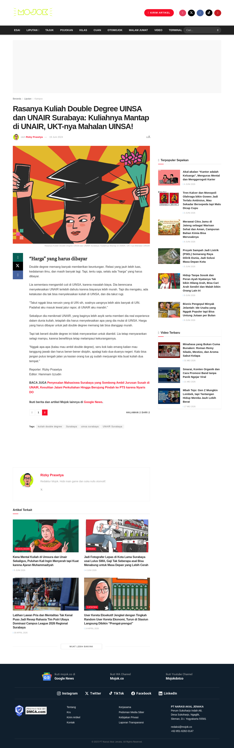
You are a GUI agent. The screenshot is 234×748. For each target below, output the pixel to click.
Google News (93, 402)
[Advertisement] (81, 452)
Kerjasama (125, 707)
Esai (17, 30)
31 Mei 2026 (189, 360)
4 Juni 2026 (90, 570)
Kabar (19, 607)
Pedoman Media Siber (131, 712)
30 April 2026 (20, 633)
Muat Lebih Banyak (81, 646)
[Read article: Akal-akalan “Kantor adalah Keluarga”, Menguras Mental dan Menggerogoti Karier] (169, 177)
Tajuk (49, 30)
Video (158, 30)
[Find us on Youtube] (217, 13)
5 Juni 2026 (19, 570)
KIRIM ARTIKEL (159, 12)
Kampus (39, 98)
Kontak (71, 722)
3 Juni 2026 (189, 213)
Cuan (97, 30)
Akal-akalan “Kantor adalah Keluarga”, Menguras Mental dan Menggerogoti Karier (201, 175)
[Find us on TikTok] (208, 12)
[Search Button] (218, 30)
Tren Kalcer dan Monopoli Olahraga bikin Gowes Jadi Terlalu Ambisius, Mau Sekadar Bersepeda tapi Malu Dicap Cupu (202, 200)
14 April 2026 (91, 628)
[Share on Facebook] (18, 275)
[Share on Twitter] (18, 266)
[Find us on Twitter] (191, 13)
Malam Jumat (138, 30)
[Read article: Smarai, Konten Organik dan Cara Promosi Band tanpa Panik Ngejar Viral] (169, 375)
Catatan (92, 607)
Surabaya (71, 426)
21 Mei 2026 (189, 382)
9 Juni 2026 (189, 242)
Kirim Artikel (73, 717)
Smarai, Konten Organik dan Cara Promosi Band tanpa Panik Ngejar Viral (201, 373)
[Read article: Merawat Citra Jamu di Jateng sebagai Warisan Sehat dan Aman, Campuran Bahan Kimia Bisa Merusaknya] (169, 227)
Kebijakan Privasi (128, 717)
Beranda (17, 98)
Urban (91, 549)
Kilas (83, 30)
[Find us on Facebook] (200, 13)
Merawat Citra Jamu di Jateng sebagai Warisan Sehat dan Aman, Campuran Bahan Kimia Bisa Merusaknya (201, 229)
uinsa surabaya (90, 426)
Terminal (175, 30)
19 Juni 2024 (56, 137)
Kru (69, 712)
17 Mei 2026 (189, 406)
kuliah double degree (50, 426)
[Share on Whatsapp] (18, 257)
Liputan (32, 30)
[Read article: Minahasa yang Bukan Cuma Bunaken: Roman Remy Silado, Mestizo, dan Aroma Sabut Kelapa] (169, 350)
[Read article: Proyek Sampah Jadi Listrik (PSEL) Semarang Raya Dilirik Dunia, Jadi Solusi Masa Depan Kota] (169, 256)
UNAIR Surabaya (112, 426)
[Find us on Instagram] (182, 13)
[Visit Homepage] (33, 13)
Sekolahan (23, 549)
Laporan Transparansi (131, 722)
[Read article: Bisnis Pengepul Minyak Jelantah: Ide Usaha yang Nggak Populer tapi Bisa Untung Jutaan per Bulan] (169, 310)
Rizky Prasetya (34, 137)
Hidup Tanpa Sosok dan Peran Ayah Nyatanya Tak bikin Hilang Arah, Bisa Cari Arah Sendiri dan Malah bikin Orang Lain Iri (201, 283)
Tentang (71, 707)
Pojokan (66, 30)
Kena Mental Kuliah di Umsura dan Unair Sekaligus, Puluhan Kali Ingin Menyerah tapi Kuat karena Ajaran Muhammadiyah (46, 561)
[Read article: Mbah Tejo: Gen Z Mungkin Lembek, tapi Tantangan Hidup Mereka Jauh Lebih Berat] (169, 396)
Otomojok (114, 30)
